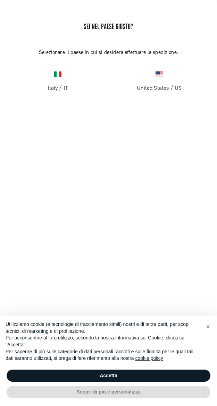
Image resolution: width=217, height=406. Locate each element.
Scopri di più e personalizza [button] (108, 392)
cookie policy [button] (149, 358)
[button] (208, 326)
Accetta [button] (108, 375)
